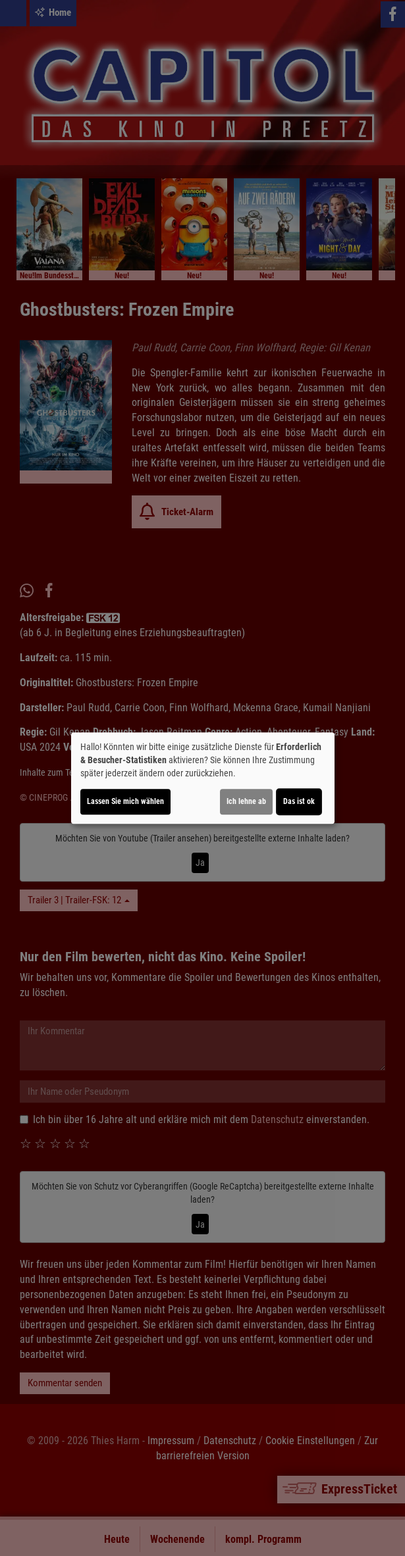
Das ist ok (299, 801)
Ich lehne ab (246, 801)
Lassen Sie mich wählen (125, 801)
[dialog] (203, 778)
